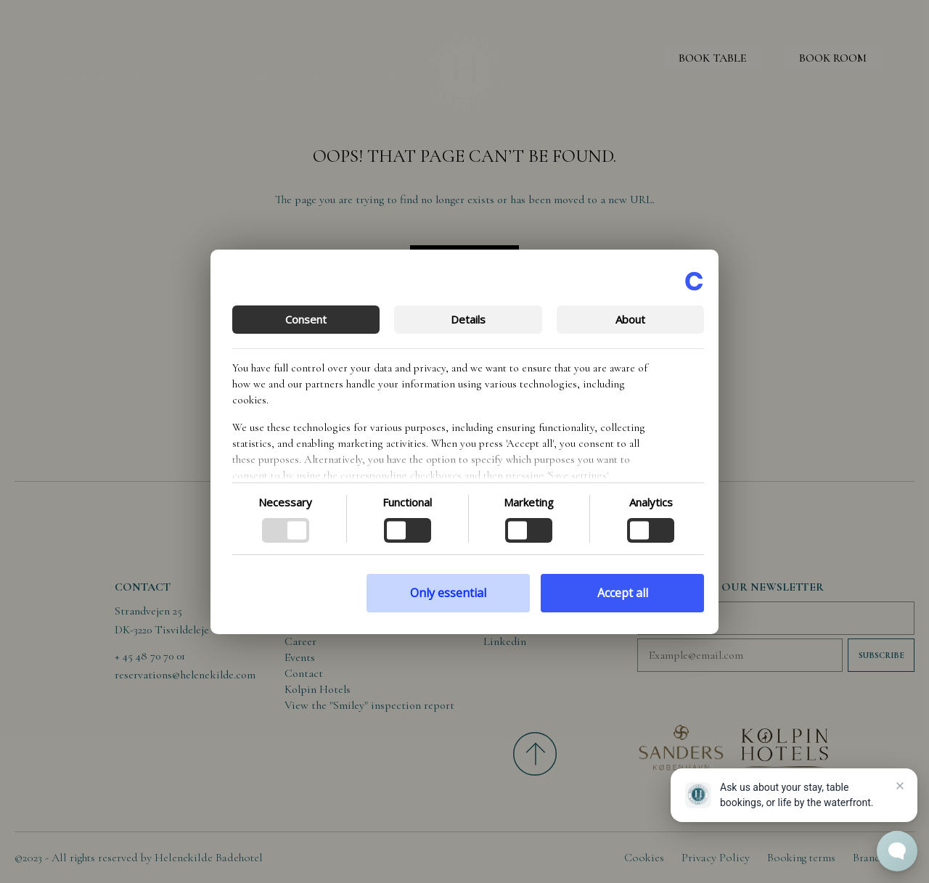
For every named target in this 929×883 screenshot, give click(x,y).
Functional (407, 502)
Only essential (448, 593)
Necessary (285, 502)
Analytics (651, 502)
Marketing (529, 502)
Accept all (622, 593)
